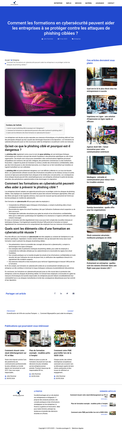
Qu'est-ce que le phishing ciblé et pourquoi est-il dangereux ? (25, 128)
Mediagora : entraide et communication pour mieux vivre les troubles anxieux (100, 179)
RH (114, 158)
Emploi (68, 3)
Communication (12, 333)
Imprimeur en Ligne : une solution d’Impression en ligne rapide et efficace (101, 119)
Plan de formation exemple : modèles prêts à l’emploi (39, 353)
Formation (35, 333)
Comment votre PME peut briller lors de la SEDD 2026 (62, 353)
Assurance (100, 3)
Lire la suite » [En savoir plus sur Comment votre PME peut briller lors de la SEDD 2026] (104, 414)
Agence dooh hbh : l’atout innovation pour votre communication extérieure (98, 149)
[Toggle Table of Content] (60, 125)
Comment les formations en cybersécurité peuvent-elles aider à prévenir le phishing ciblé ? (34, 130)
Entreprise (58, 3)
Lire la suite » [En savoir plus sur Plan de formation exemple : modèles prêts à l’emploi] (104, 406)
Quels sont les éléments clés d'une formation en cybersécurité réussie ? (29, 133)
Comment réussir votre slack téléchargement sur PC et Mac (15, 353)
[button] (55, 293)
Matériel (88, 3)
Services (78, 3)
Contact (111, 3)
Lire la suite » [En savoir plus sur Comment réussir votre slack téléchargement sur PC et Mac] (104, 399)
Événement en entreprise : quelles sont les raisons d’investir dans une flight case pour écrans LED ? (102, 265)
